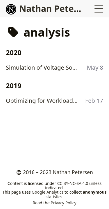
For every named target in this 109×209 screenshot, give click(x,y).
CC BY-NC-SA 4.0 (72, 183)
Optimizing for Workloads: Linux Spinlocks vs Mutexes (43, 101)
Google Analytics (47, 192)
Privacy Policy (63, 203)
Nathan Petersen (49, 9)
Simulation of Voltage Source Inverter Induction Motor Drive (43, 67)
